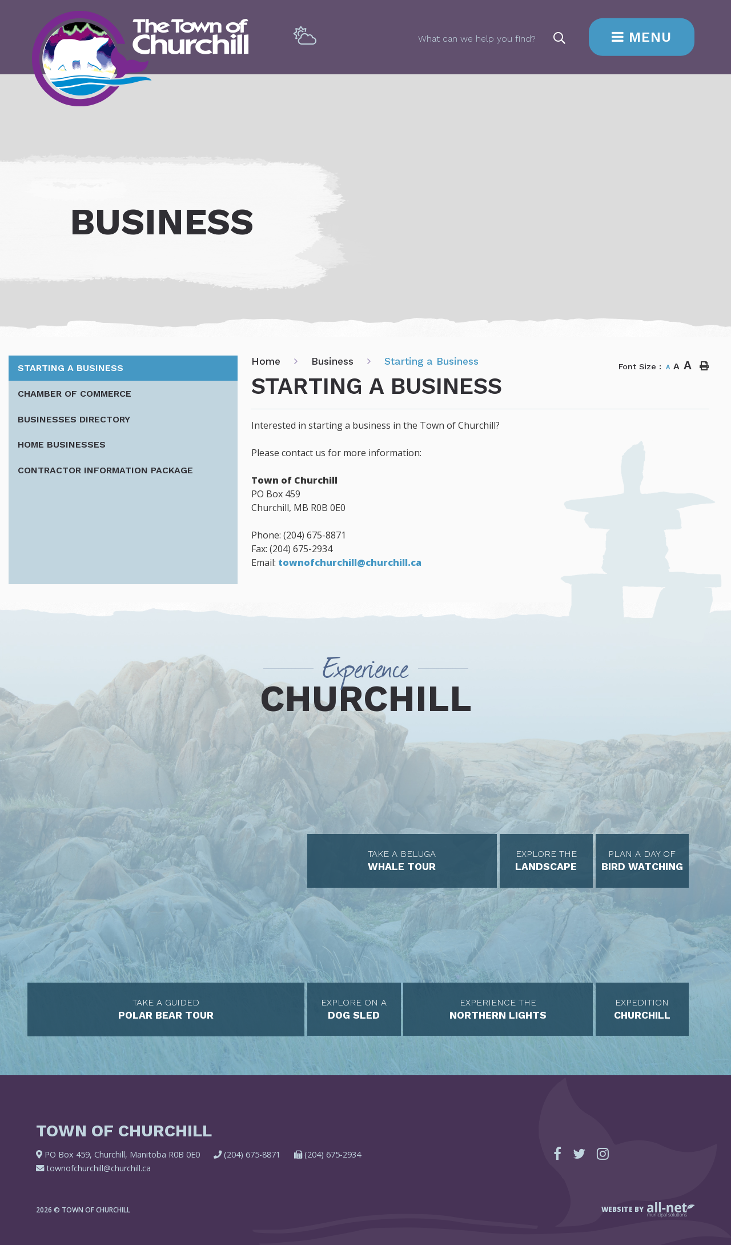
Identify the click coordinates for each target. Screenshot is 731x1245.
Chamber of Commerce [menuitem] (74, 393)
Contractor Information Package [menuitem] (105, 470)
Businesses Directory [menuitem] (74, 419)
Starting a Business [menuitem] (70, 367)
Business (332, 361)
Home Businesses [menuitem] (62, 444)
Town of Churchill (140, 58)
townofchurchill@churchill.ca (349, 562)
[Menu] (641, 37)
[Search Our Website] (492, 38)
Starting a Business (431, 361)
